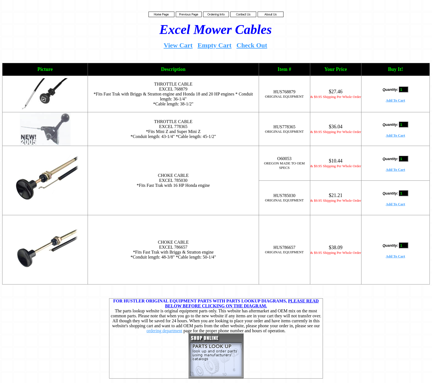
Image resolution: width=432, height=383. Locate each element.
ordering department (164, 330)
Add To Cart (395, 100)
